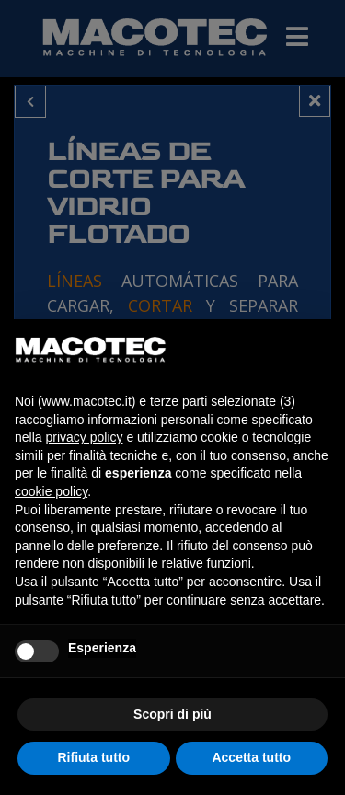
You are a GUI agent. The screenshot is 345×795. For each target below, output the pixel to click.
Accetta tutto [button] (251, 757)
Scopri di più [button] (172, 714)
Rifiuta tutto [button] (93, 757)
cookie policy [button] (51, 491)
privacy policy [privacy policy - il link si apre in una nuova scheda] (83, 437)
